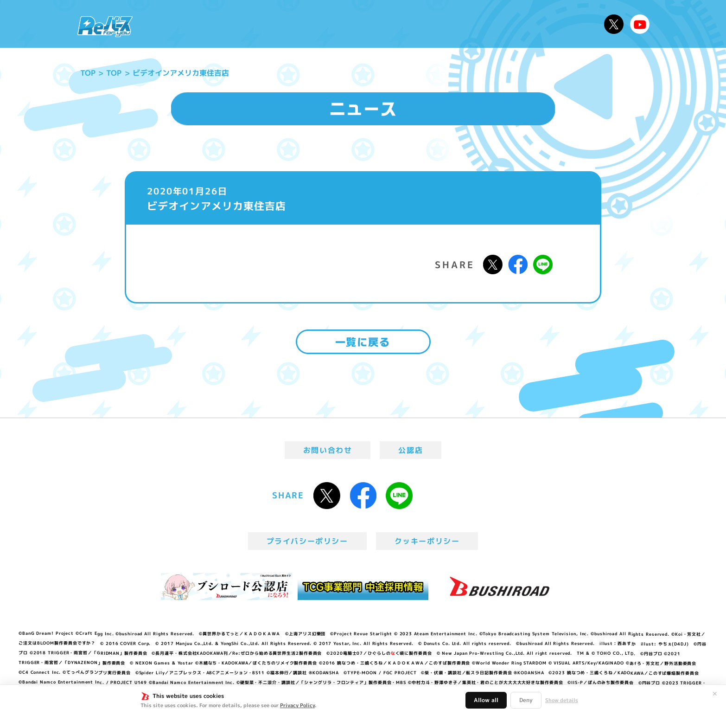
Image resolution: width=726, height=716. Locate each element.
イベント (325, 24)
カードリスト (430, 24)
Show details (561, 700)
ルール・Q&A (499, 24)
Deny (526, 700)
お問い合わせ (327, 450)
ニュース (167, 24)
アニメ (283, 24)
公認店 (410, 450)
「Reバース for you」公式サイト (105, 26)
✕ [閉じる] (715, 693)
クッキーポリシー (427, 541)
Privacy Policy (297, 705)
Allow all (486, 700)
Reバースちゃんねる (640, 24)
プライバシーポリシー (307, 541)
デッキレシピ (567, 24)
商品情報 (372, 24)
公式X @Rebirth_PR (614, 24)
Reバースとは (227, 24)
